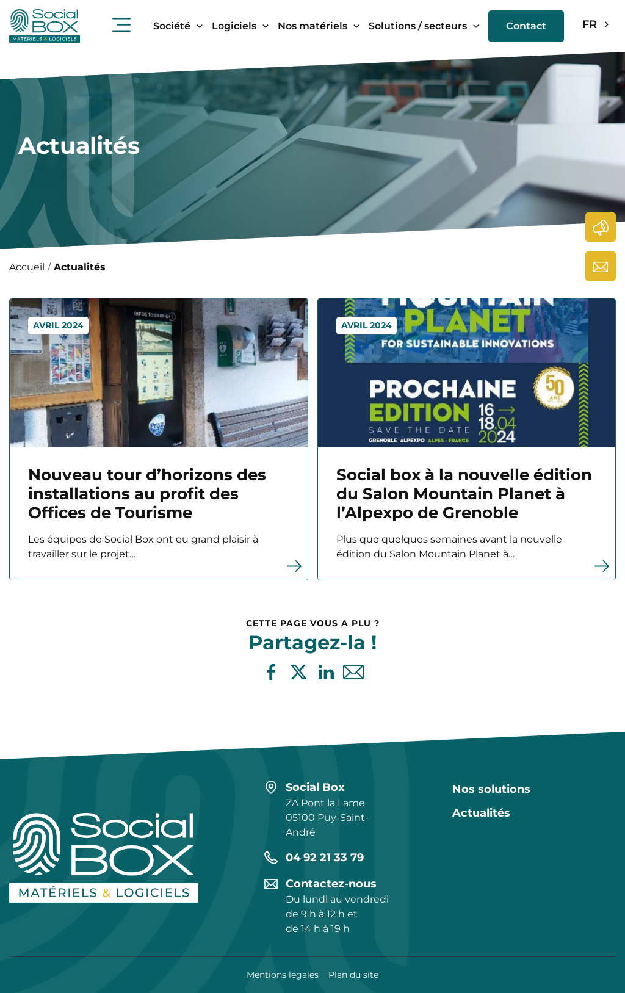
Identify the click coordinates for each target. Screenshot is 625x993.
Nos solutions (491, 789)
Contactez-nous (601, 266)
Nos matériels (312, 26)
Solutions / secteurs (418, 26)
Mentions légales (283, 974)
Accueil (27, 267)
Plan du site (353, 974)
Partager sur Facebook (271, 672)
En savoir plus (318, 298)
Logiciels (234, 26)
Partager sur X (298, 672)
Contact (526, 26)
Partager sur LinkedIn (326, 672)
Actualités (601, 227)
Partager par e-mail (353, 672)
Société (171, 26)
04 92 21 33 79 (325, 857)
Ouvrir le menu (121, 24)
